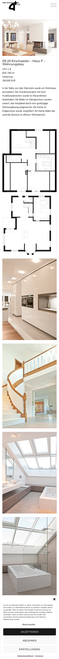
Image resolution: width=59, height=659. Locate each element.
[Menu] (53, 3)
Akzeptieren (29, 631)
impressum (39, 656)
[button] (54, 599)
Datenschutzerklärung (25, 656)
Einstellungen (29, 649)
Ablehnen (30, 640)
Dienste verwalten (28, 624)
